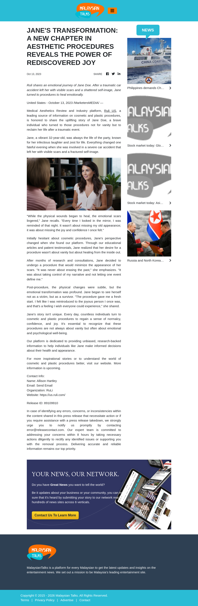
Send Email (44, 385)
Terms (25, 600)
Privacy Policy (44, 600)
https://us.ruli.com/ (52, 395)
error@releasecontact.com (45, 430)
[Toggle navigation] (112, 11)
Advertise (67, 600)
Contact (84, 600)
